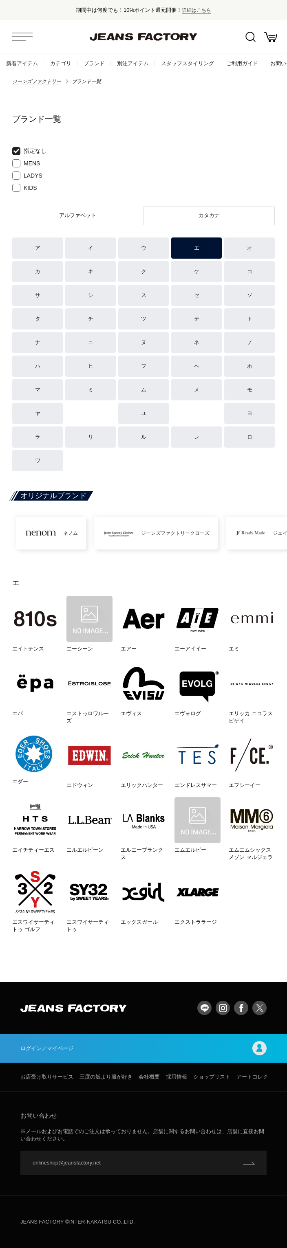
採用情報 (176, 1077)
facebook (241, 1008)
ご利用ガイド (242, 63)
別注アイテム (133, 63)
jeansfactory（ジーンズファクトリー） (143, 37)
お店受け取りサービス (46, 1077)
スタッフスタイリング (187, 63)
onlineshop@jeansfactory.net (67, 1163)
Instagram (223, 1008)
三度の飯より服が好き (105, 1077)
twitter (259, 1008)
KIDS (24, 188)
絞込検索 (250, 37)
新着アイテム (22, 63)
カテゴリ (60, 63)
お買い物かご (270, 37)
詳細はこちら (196, 10)
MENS (26, 163)
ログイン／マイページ (143, 1048)
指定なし (29, 151)
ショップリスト (211, 1077)
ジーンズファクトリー (36, 81)
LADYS (27, 175)
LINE (204, 1008)
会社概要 (149, 1077)
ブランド (94, 63)
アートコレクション (260, 1077)
